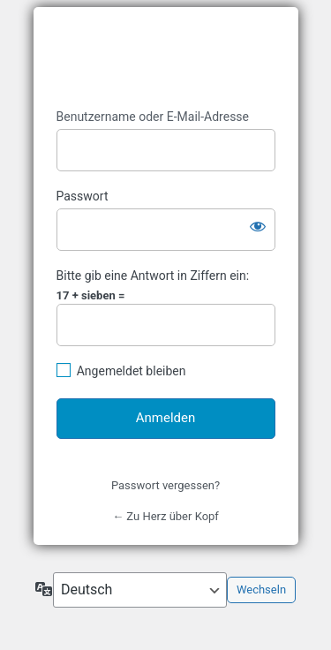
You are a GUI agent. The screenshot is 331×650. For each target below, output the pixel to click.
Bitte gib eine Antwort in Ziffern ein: (153, 275)
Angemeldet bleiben (131, 371)
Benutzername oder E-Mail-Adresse (153, 117)
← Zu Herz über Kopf (165, 516)
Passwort (82, 196)
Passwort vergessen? (165, 485)
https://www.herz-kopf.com (165, 58)
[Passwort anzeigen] (257, 226)
